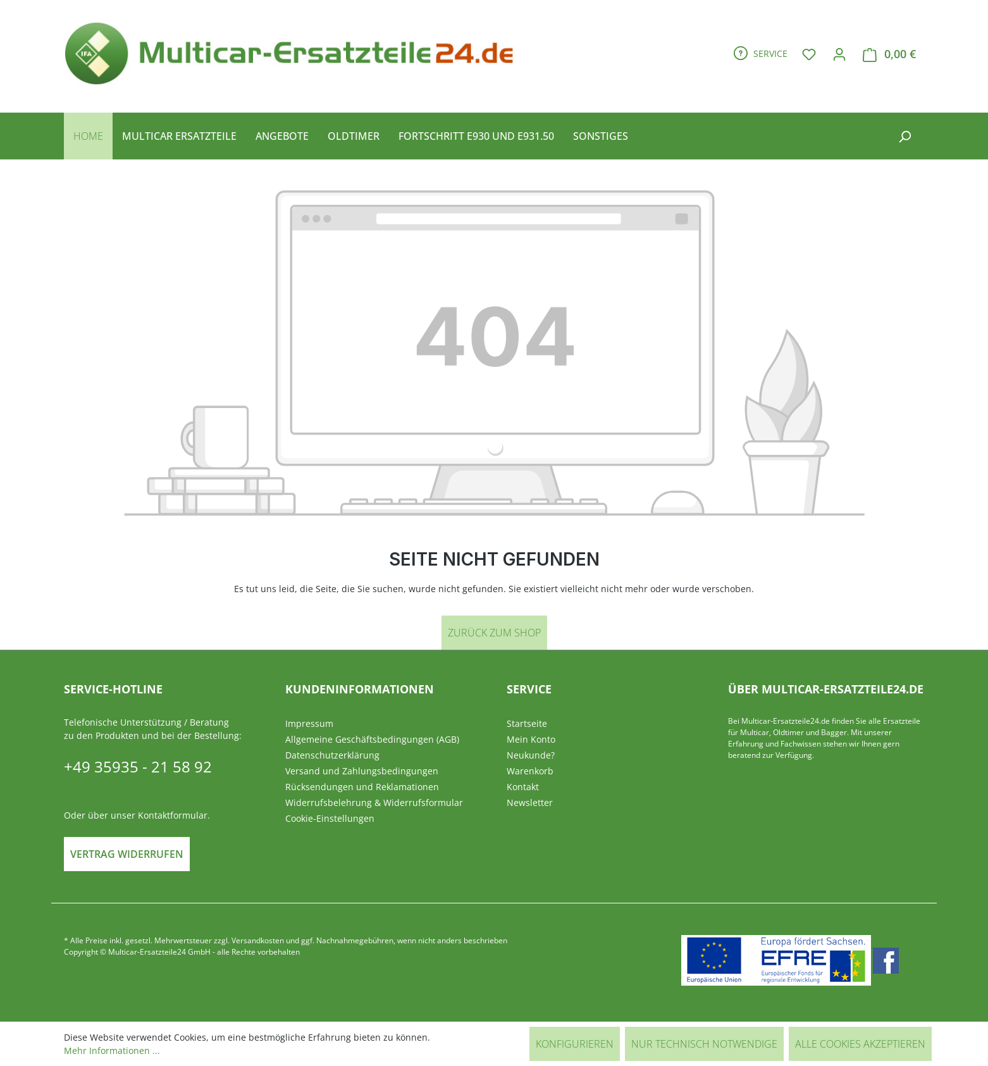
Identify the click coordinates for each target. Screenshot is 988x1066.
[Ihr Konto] (839, 53)
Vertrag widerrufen (126, 854)
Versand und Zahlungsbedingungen (361, 771)
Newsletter (530, 802)
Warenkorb (530, 771)
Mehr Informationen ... (112, 1050)
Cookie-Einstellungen (329, 818)
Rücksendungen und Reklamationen (362, 787)
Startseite (527, 723)
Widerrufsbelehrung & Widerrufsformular (374, 802)
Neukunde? (531, 755)
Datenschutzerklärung (332, 755)
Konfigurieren (575, 1044)
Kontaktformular (172, 815)
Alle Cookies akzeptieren (860, 1044)
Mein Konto (531, 739)
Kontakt (523, 787)
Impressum (309, 723)
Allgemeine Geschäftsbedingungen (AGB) (372, 739)
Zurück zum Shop (494, 633)
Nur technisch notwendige (704, 1044)
